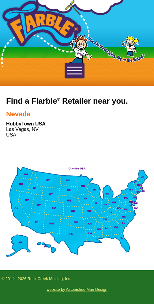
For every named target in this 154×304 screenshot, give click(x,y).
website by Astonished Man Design (77, 289)
